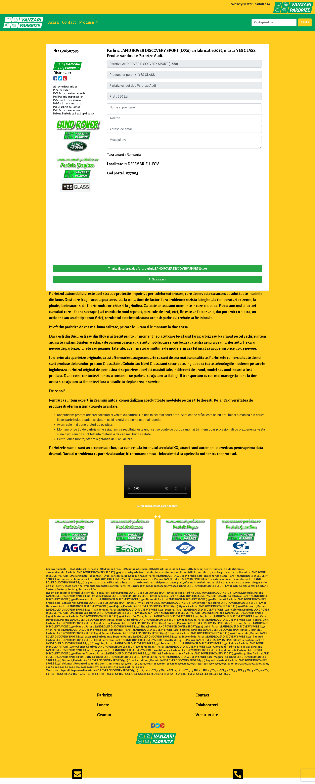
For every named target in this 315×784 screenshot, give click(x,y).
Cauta (305, 22)
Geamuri (104, 715)
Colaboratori (206, 705)
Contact (69, 22)
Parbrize (104, 695)
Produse (86, 22)
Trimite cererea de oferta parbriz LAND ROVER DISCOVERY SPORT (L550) (157, 268)
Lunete (103, 705)
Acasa (53, 22)
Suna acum (157, 279)
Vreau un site (206, 715)
